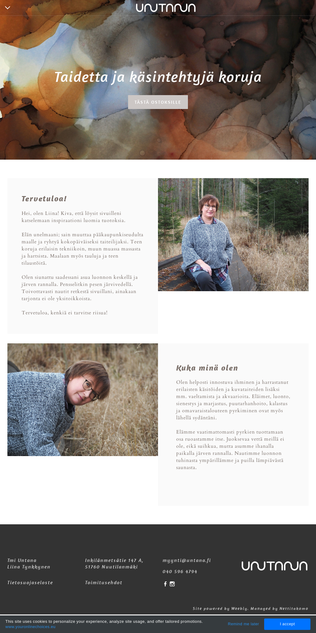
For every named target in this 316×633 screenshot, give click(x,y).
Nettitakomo (294, 608)
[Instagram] (172, 584)
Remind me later (243, 624)
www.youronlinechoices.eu (31, 626)
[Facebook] (165, 584)
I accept (287, 624)
